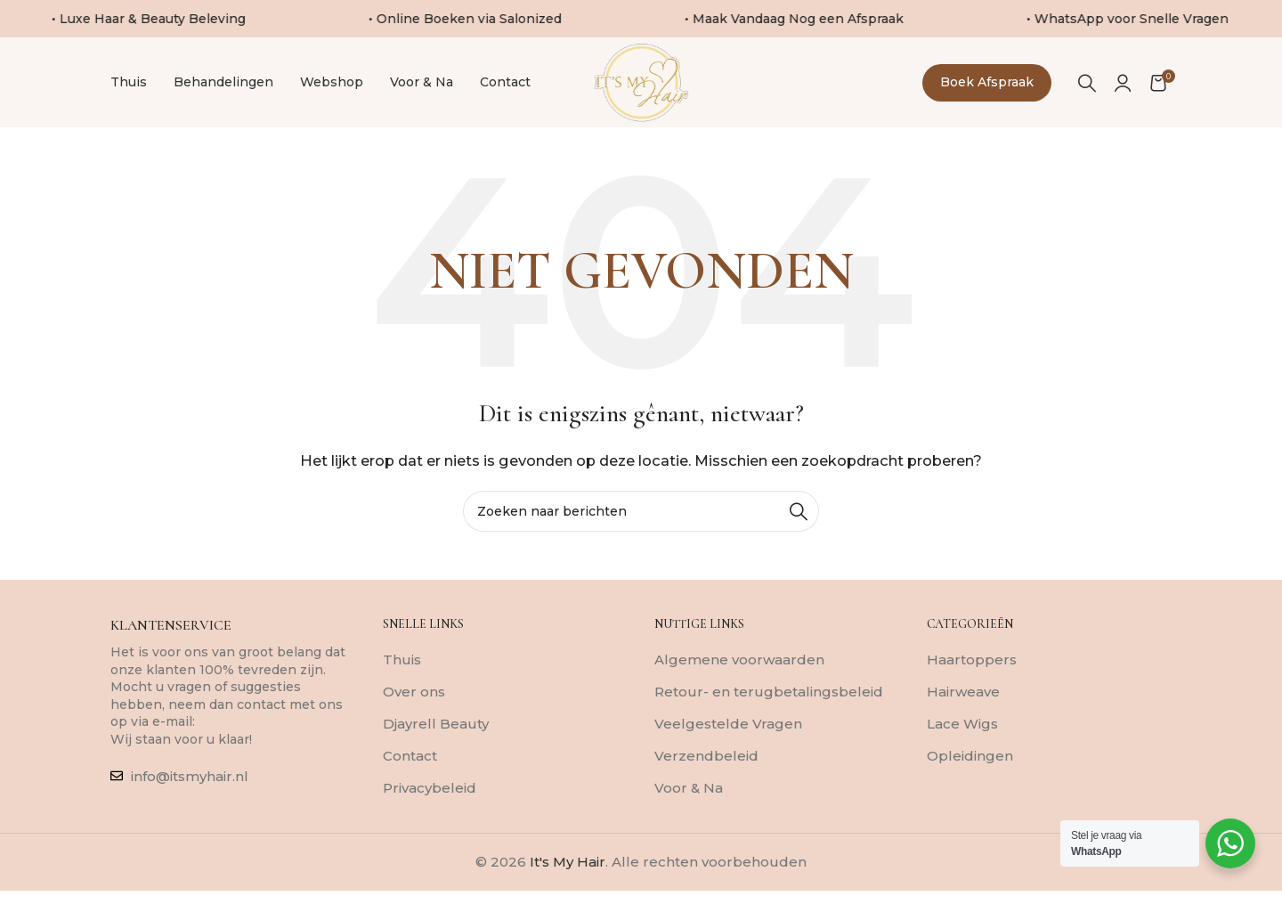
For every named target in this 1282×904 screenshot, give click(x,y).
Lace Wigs (962, 749)
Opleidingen (970, 781)
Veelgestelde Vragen (728, 749)
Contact (410, 781)
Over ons (414, 717)
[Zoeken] (1087, 95)
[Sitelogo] (641, 94)
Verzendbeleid (706, 781)
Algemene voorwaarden (739, 685)
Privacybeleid (429, 813)
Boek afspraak (987, 95)
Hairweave (963, 717)
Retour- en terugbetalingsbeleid (768, 717)
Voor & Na (688, 813)
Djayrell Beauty (436, 749)
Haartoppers (972, 685)
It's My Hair (567, 887)
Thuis (402, 685)
